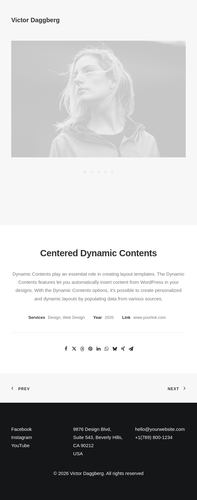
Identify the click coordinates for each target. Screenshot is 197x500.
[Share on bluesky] (115, 349)
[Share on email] (131, 349)
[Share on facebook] (66, 349)
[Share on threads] (82, 349)
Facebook (21, 429)
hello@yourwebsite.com (160, 429)
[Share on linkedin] (98, 349)
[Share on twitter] (74, 349)
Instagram (21, 437)
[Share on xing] (123, 349)
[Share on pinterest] (90, 349)
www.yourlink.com (149, 317)
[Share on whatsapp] (107, 349)
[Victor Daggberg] (35, 15)
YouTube (20, 445)
